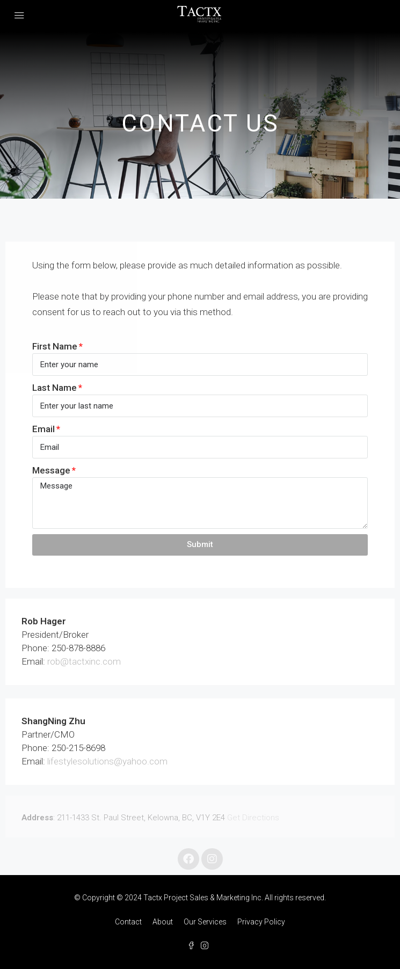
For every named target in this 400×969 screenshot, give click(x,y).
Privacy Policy (261, 921)
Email (43, 429)
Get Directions (253, 817)
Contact (128, 921)
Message (51, 470)
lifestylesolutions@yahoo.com (107, 761)
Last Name (54, 387)
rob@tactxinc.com (84, 661)
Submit (200, 544)
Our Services (205, 921)
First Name (54, 346)
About (162, 921)
